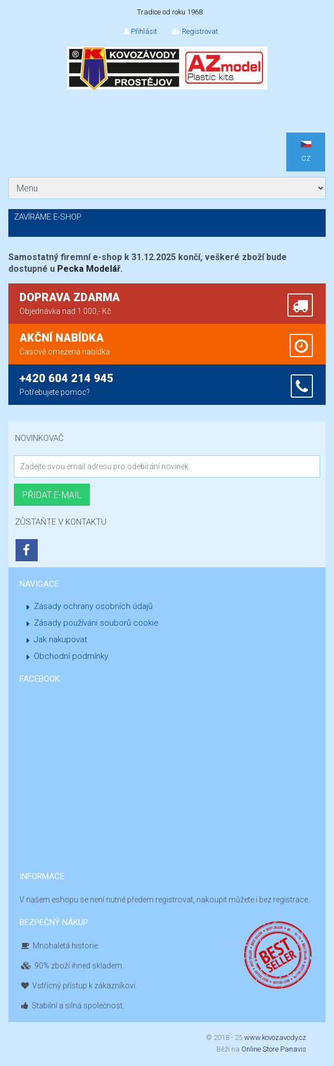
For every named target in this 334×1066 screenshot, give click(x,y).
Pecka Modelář (88, 268)
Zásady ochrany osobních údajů (93, 606)
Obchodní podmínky (71, 656)
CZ (306, 152)
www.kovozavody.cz (275, 1037)
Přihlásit (140, 31)
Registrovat (195, 31)
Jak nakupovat (60, 639)
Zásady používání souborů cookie (96, 623)
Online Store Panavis (273, 1049)
